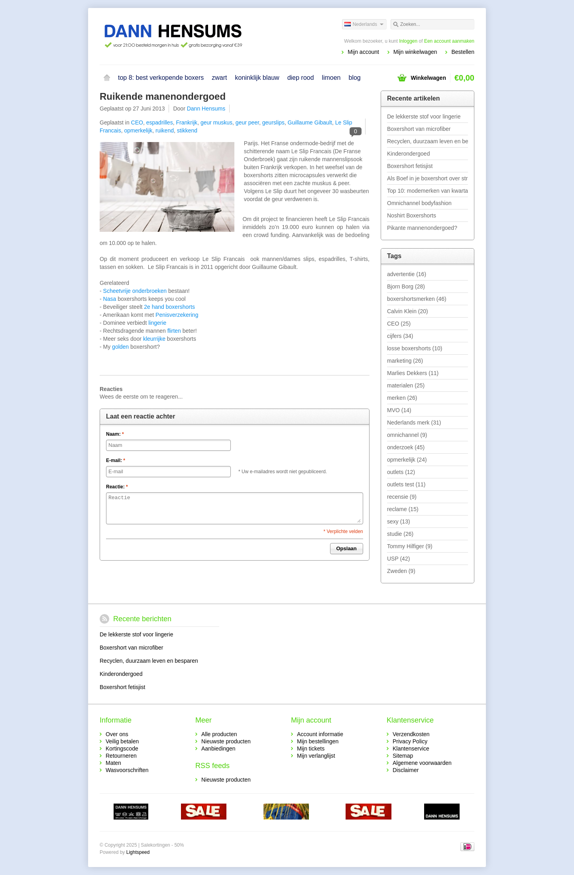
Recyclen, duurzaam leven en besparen (427, 141)
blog (355, 77)
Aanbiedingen (218, 748)
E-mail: (115, 460)
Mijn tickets (310, 748)
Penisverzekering (176, 315)
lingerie (157, 323)
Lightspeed (138, 852)
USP (398, 558)
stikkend (187, 130)
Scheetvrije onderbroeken (135, 291)
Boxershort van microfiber (419, 129)
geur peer (247, 122)
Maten (113, 763)
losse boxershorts (414, 348)
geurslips (273, 122)
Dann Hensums (206, 108)
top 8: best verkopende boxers (161, 77)
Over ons (117, 734)
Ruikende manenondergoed (163, 96)
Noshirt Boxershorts (411, 215)
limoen (331, 77)
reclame (403, 509)
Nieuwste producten (226, 741)
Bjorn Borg (406, 286)
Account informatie (320, 734)
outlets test (406, 484)
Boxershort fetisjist (409, 166)
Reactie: (117, 487)
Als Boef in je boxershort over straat (427, 178)
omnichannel (407, 435)
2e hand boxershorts (169, 307)
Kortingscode (122, 748)
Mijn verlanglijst (316, 756)
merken (402, 398)
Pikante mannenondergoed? (422, 228)
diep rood (300, 77)
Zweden (401, 571)
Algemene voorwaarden (422, 763)
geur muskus (216, 122)
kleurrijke (154, 339)
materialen (406, 385)
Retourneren (121, 756)
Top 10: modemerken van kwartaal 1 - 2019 (427, 191)
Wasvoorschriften (127, 770)
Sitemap (403, 756)
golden (121, 347)
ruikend (164, 130)
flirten (175, 331)
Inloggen (408, 41)
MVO (399, 410)
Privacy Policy (410, 741)
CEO (137, 122)
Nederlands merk (414, 422)
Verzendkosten (411, 734)
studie (400, 534)
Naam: (115, 434)
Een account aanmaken (449, 41)
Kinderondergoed (408, 153)
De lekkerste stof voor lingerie (423, 116)
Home (107, 77)
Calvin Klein (407, 311)
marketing (405, 361)
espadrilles (159, 122)
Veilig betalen (122, 741)
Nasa (110, 299)
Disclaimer (406, 770)
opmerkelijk (138, 130)
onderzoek (406, 447)
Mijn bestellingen (317, 741)
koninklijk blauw (257, 77)
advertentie (406, 274)
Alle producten (219, 734)
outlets (401, 472)
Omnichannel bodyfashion (419, 203)
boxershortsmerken (416, 299)
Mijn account (363, 52)
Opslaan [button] (346, 548)
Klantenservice (411, 748)
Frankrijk (186, 122)
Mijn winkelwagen (415, 52)
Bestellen (462, 52)
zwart (219, 77)
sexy (398, 521)
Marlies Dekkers (412, 373)
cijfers (400, 336)
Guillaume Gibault (310, 122)
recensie (402, 497)
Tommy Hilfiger (409, 546)
